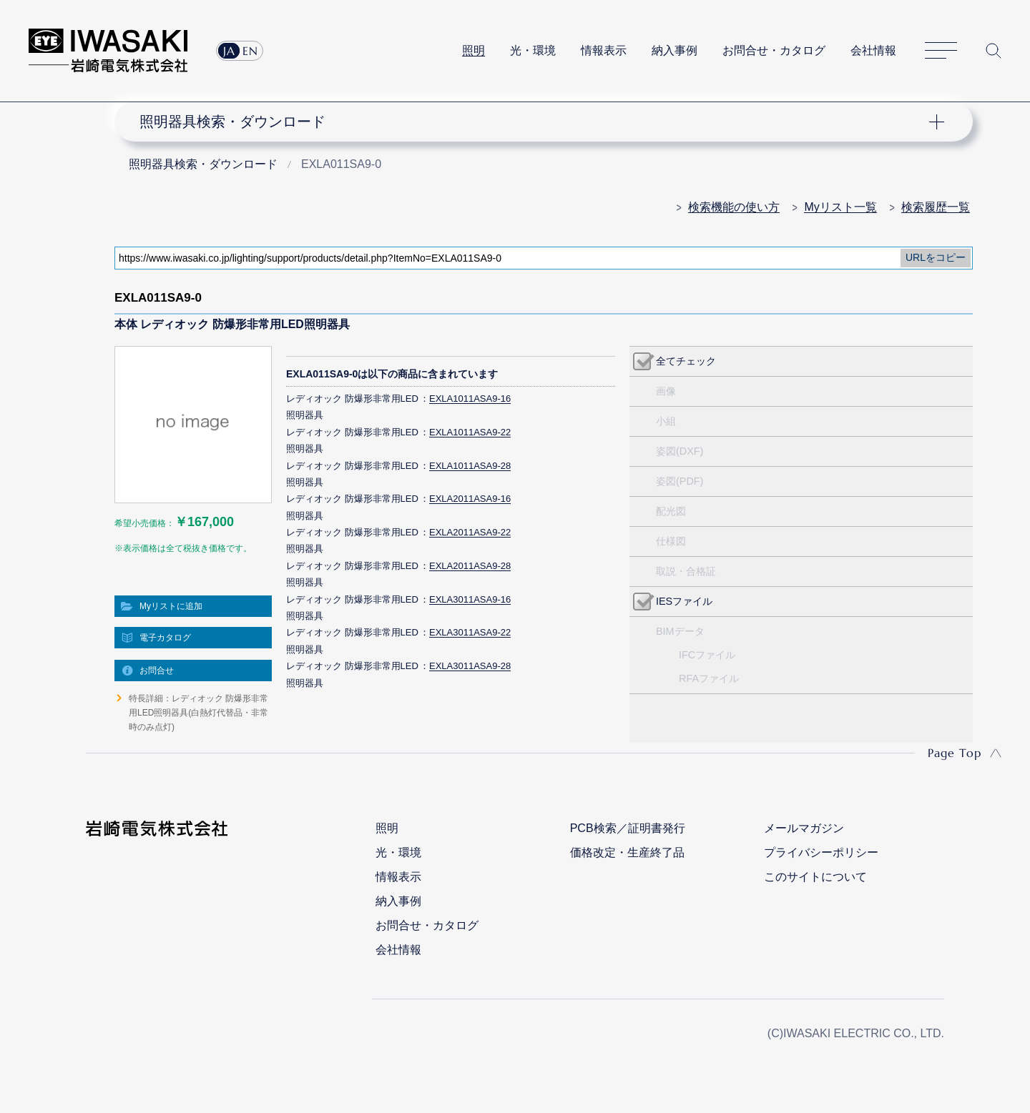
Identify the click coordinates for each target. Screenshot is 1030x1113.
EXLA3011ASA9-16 (470, 599)
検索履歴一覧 (935, 207)
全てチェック (686, 361)
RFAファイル (709, 678)
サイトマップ (941, 51)
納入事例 (674, 50)
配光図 (671, 511)
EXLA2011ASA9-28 (470, 565)
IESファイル (684, 601)
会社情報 (873, 50)
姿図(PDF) (679, 481)
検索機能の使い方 (734, 207)
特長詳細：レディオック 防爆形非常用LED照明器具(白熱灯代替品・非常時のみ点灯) (198, 713)
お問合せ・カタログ (773, 50)
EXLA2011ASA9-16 (470, 498)
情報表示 (604, 50)
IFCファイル (707, 655)
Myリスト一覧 (840, 207)
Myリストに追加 (170, 606)
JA (229, 51)
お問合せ (156, 671)
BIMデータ (680, 631)
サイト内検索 (993, 50)
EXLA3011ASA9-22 (470, 632)
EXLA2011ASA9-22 (470, 532)
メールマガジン (804, 828)
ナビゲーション (535, 122)
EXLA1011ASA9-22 (470, 432)
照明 (473, 50)
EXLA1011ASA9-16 (470, 398)
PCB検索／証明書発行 (627, 828)
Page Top (954, 753)
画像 (666, 391)
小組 (666, 421)
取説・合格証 (686, 571)
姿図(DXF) (679, 451)
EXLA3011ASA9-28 (470, 666)
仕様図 (671, 541)
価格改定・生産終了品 (627, 852)
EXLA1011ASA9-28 (470, 465)
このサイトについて (815, 877)
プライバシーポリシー (821, 852)
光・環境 (533, 50)
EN (250, 51)
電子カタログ (165, 638)
